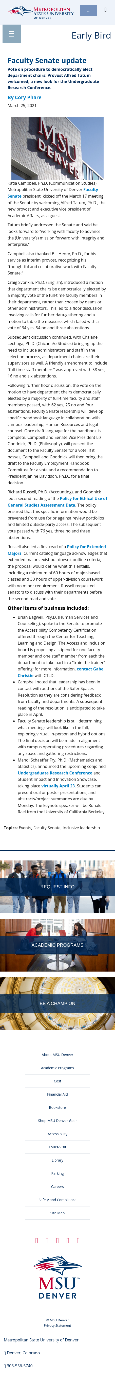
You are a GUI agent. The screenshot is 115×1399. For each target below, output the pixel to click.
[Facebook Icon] (36, 1242)
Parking (57, 1173)
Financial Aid (57, 1094)
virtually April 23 (58, 786)
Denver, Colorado (23, 1353)
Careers (57, 1186)
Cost (57, 1081)
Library (57, 1160)
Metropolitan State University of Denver (41, 1340)
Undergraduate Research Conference (55, 773)
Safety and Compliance (57, 1199)
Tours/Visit (57, 1147)
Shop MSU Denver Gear (57, 1120)
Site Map (57, 1213)
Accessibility (57, 1133)
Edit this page (96, 837)
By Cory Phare (25, 97)
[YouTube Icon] (78, 1242)
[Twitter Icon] (47, 1242)
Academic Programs (57, 1067)
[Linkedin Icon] (57, 1242)
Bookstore (57, 1107)
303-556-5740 (20, 1366)
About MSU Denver (57, 1054)
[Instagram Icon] (67, 1242)
